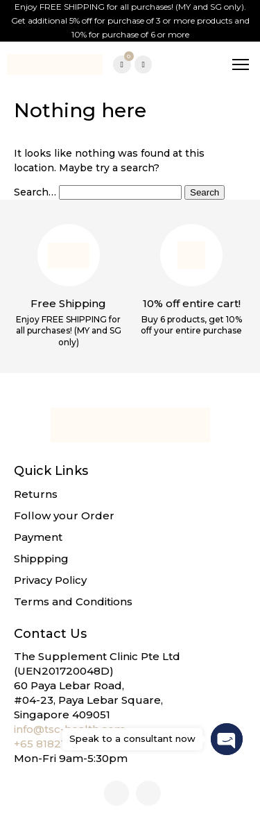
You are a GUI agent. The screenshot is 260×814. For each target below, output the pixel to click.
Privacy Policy (50, 580)
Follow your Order (64, 515)
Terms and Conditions (73, 601)
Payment (38, 537)
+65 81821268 (50, 743)
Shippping (41, 558)
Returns (36, 494)
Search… (35, 192)
